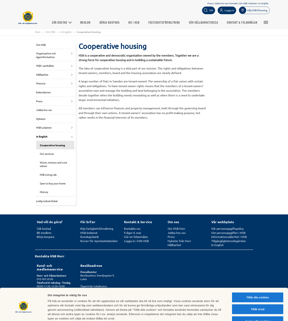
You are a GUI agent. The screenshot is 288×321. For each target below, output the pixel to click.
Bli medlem (44, 232)
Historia (40, 83)
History (44, 192)
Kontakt (234, 3)
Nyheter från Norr (179, 241)
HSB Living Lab (48, 174)
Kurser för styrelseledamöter (99, 241)
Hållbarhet (42, 74)
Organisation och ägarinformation (46, 55)
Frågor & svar (132, 232)
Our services (47, 153)
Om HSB (243, 3)
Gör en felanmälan (136, 236)
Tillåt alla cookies (257, 280)
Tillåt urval (258, 292)
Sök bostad (63, 22)
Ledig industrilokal (46, 201)
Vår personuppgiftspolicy (227, 228)
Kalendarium (43, 92)
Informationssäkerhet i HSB (229, 236)
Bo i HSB (135, 22)
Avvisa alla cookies (257, 304)
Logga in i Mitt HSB (136, 241)
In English (263, 3)
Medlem (86, 22)
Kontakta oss (132, 228)
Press (210, 3)
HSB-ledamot (88, 232)
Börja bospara (111, 22)
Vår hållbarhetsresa (204, 22)
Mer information (193, 313)
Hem (37, 31)
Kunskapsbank (89, 236)
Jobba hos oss (221, 3)
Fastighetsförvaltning (165, 22)
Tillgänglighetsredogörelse (228, 241)
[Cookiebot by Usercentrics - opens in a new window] (23, 314)
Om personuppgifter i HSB (228, 232)
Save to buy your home (53, 183)
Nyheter (253, 3)
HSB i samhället (45, 65)
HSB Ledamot (44, 127)
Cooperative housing (52, 145)
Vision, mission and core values (53, 164)
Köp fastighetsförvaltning (96, 228)
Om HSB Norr (176, 228)
